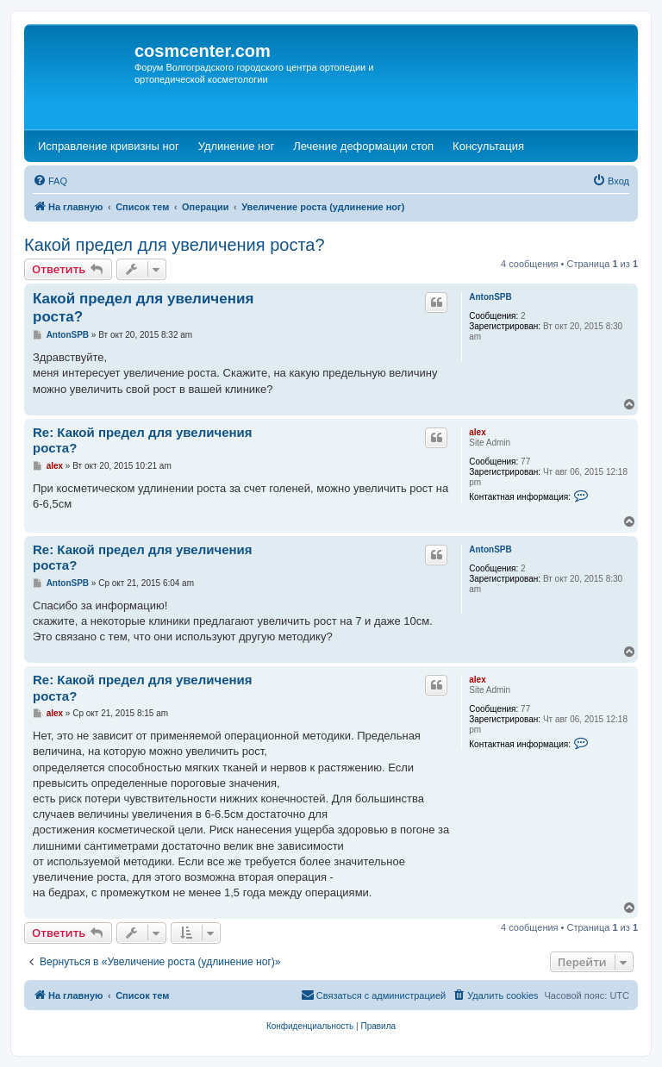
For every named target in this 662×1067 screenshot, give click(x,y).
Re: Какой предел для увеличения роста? (143, 440)
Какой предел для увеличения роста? (174, 244)
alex (477, 432)
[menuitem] (50, 181)
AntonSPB (490, 297)
